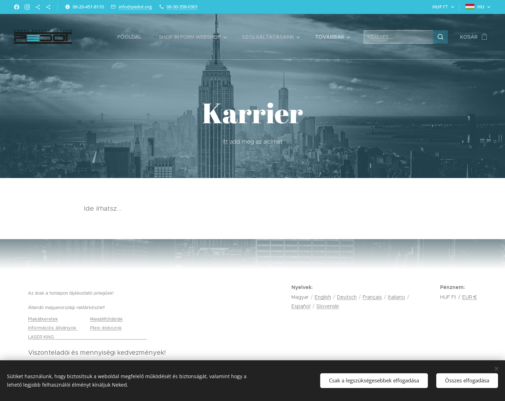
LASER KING (41, 337)
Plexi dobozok (106, 327)
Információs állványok (53, 327)
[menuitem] (133, 37)
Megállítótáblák (106, 319)
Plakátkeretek (43, 319)
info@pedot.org (135, 7)
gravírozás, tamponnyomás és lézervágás (101, 337)
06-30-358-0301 (182, 7)
